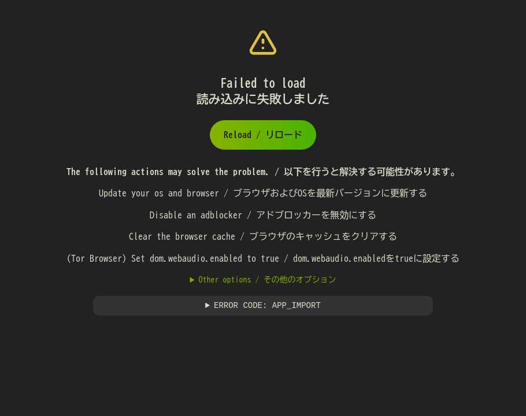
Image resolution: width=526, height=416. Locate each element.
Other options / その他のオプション (267, 280)
